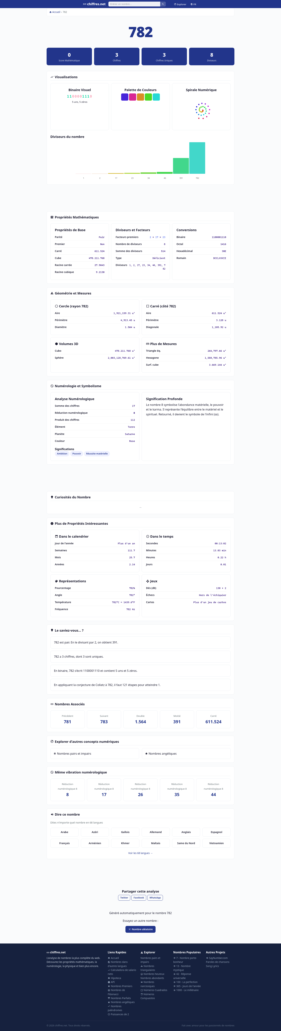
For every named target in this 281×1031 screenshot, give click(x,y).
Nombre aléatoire (140, 929)
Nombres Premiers (120, 986)
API (111, 982)
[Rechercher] (134, 4)
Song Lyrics (212, 966)
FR (193, 4)
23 (164, 237)
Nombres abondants (152, 978)
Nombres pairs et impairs (72, 754)
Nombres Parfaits (119, 998)
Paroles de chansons (217, 962)
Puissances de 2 (118, 1014)
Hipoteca (114, 978)
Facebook (139, 897)
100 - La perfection (185, 982)
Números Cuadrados (153, 990)
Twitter (124, 897)
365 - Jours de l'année (187, 986)
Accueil (54, 12)
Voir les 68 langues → (140, 853)
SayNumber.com (217, 958)
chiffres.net (94, 4)
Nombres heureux (152, 974)
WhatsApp (155, 897)
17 (156, 237)
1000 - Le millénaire (186, 990)
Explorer (180, 4)
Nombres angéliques (161, 754)
